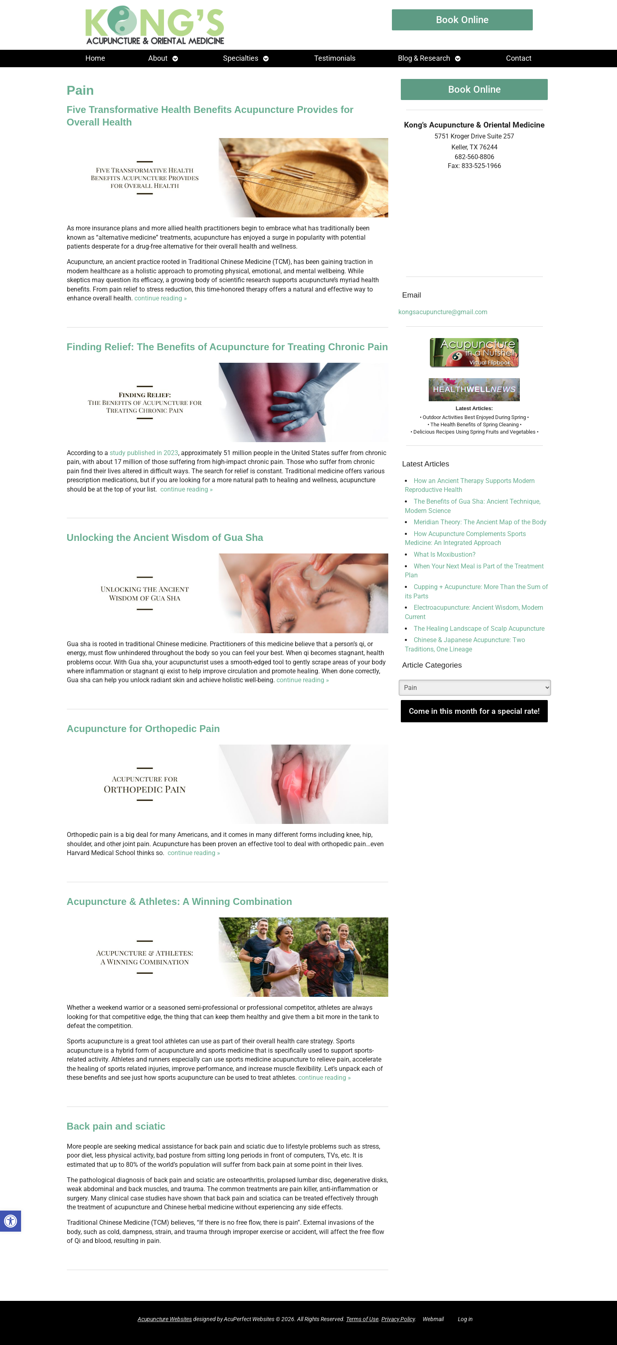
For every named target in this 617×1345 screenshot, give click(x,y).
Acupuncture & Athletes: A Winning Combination (179, 901)
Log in (465, 1319)
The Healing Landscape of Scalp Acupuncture (479, 628)
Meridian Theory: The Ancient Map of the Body (480, 522)
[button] (10, 1221)
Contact (519, 58)
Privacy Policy (398, 1319)
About (158, 58)
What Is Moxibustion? (445, 554)
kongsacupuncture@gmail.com (442, 312)
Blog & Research (424, 58)
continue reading (160, 298)
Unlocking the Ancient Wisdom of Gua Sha (165, 537)
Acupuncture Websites (165, 1319)
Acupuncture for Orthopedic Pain (143, 728)
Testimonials (334, 58)
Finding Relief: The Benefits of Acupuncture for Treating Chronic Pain (227, 346)
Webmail (433, 1319)
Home (95, 58)
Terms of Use (362, 1319)
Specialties (240, 58)
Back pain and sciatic (116, 1126)
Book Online (462, 20)
